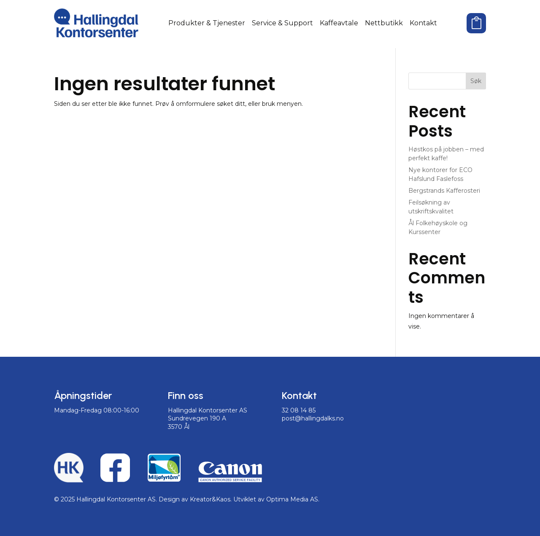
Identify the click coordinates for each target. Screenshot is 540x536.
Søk (475, 81)
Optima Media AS (292, 499)
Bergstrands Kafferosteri (444, 190)
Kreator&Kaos (210, 499)
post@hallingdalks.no (313, 418)
